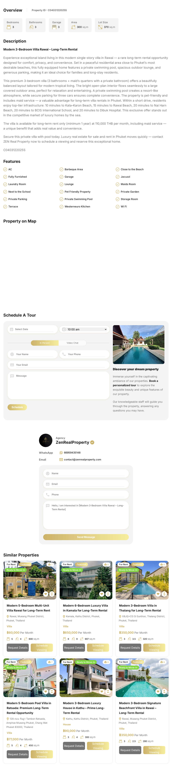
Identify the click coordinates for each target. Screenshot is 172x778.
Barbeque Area (74, 169)
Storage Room (129, 199)
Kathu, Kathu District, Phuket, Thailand (85, 720)
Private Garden (130, 191)
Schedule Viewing (42, 649)
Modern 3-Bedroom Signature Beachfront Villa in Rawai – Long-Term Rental (140, 709)
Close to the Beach (132, 169)
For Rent (11, 564)
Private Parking (17, 199)
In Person (45, 343)
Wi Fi (124, 206)
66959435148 (69, 453)
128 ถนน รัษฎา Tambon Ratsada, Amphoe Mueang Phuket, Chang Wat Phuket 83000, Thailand (26, 724)
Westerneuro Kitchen (77, 206)
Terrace (13, 206)
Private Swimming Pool (79, 199)
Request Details (18, 648)
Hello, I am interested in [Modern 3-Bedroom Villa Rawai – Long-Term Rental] (88, 515)
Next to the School (19, 191)
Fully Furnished (17, 176)
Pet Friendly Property (78, 191)
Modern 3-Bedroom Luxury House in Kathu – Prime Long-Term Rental (84, 709)
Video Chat (72, 343)
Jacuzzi (125, 176)
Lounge (69, 184)
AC (10, 169)
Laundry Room (17, 184)
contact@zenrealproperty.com (80, 460)
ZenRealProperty (72, 442)
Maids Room (128, 184)
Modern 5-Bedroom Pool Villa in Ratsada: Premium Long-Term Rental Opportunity (29, 709)
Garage (69, 176)
